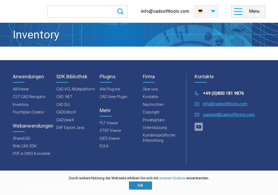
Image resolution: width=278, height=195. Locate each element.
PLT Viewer (109, 123)
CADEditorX (66, 112)
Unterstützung (155, 127)
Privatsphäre (154, 120)
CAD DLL (63, 104)
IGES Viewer (110, 138)
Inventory (21, 104)
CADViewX (65, 120)
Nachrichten (153, 104)
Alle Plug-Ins (110, 89)
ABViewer (21, 89)
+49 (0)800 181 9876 (223, 93)
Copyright (151, 112)
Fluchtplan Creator (28, 112)
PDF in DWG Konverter (31, 153)
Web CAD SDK (25, 146)
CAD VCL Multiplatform (75, 89)
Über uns (150, 89)
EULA (104, 146)
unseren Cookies (172, 178)
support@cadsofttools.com (229, 114)
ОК (140, 185)
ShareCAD (21, 138)
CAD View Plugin (113, 97)
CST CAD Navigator (29, 97)
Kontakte (150, 97)
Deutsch (200, 11)
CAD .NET (64, 97)
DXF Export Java (70, 127)
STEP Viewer (110, 130)
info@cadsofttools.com (165, 11)
